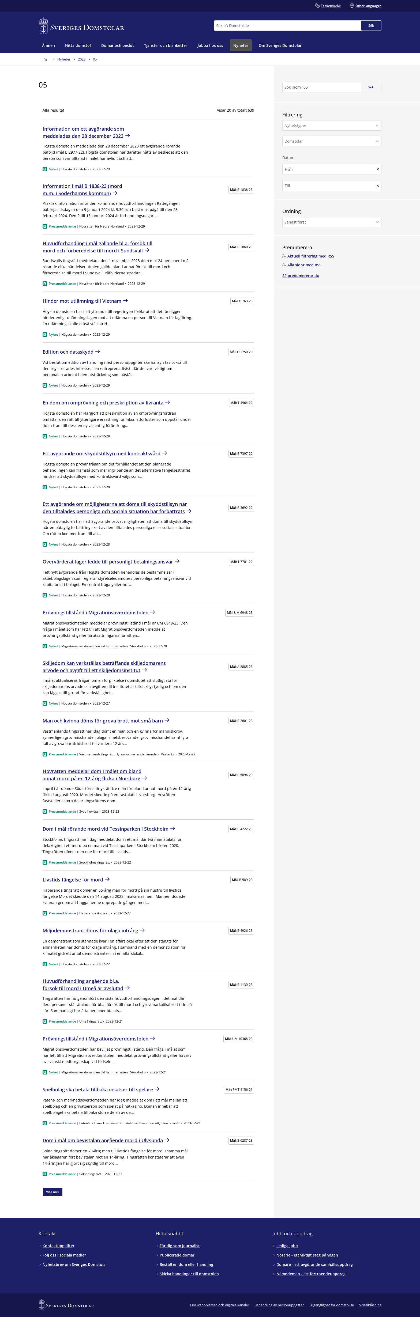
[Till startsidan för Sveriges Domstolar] (81, 25)
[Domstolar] (329, 141)
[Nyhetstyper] (329, 125)
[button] (331, 125)
